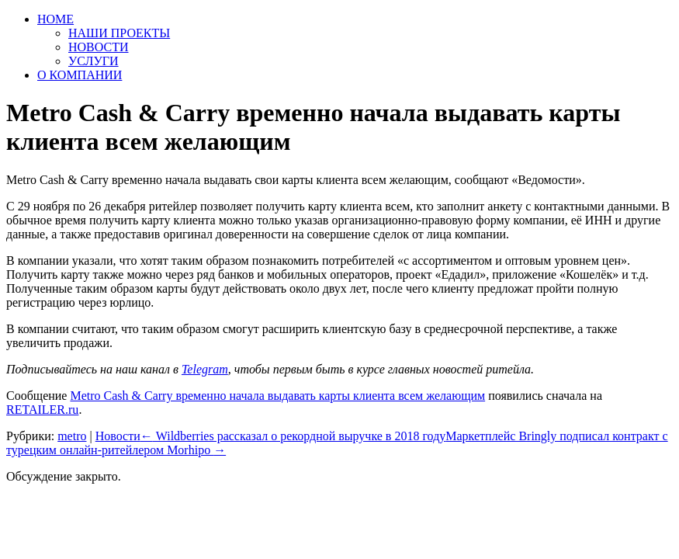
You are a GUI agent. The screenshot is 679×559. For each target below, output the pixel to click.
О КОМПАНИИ (79, 75)
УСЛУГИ (93, 61)
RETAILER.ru (42, 409)
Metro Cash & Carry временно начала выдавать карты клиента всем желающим (277, 395)
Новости (117, 436)
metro (71, 436)
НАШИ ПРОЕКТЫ (119, 33)
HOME (55, 19)
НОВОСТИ (98, 47)
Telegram (205, 369)
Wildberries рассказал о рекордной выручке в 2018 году (293, 436)
